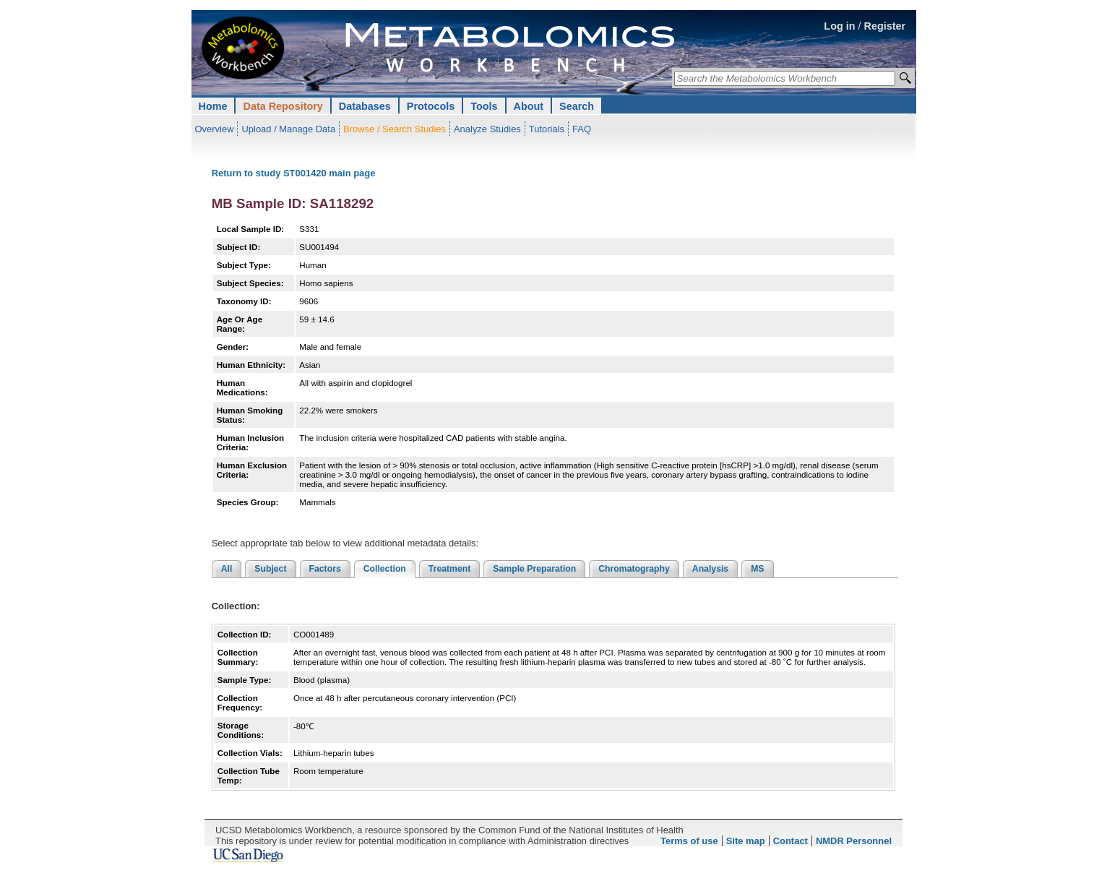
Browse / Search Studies (394, 129)
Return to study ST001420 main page (294, 173)
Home (213, 106)
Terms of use (689, 840)
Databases (365, 106)
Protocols (431, 106)
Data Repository (282, 106)
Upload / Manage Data (288, 129)
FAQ (581, 129)
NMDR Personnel (854, 840)
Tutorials (546, 129)
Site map (745, 840)
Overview (214, 129)
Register (885, 26)
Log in (839, 26)
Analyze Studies (487, 129)
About (529, 106)
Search (576, 106)
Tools (483, 106)
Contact (790, 840)
